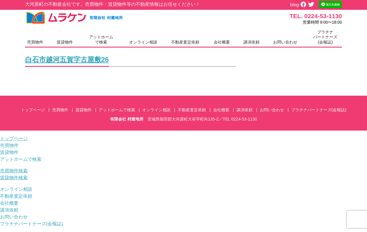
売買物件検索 (14, 170)
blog (294, 4)
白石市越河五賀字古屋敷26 (67, 59)
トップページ (33, 109)
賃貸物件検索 (14, 177)
